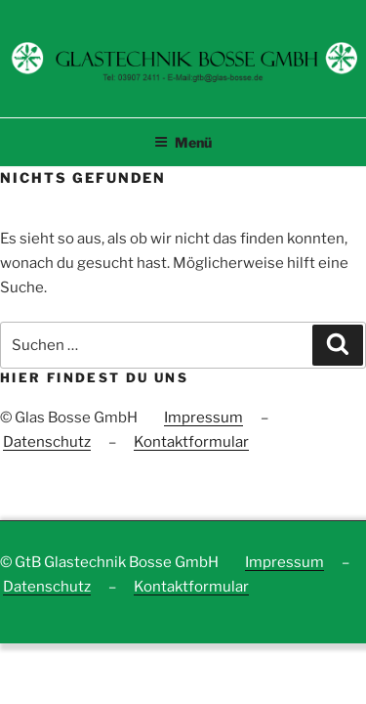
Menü (183, 142)
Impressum (203, 417)
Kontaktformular (191, 442)
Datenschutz (47, 442)
